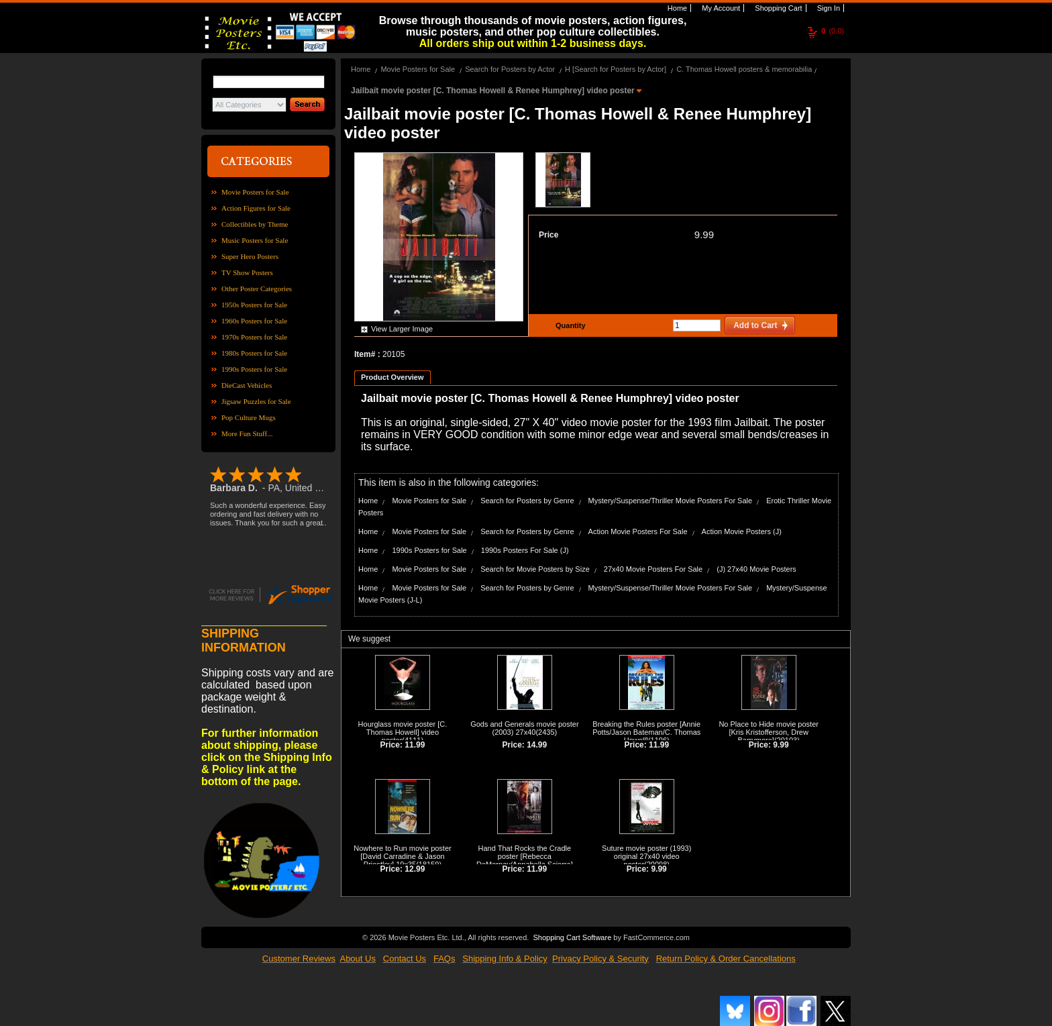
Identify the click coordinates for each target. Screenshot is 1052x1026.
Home (676, 8)
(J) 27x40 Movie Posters (756, 569)
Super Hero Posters (249, 256)
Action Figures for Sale (256, 208)
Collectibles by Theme (254, 224)
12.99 (415, 869)
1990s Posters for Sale (254, 369)
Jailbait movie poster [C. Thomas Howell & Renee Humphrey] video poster (494, 90)
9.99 (704, 234)
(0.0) (832, 31)
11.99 (415, 745)
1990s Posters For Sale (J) (525, 550)
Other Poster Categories (256, 289)
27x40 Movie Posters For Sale (653, 569)
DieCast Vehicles (246, 385)
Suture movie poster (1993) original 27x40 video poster (646, 856)
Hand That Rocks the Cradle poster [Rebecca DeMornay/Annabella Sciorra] (524, 856)
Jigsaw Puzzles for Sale (256, 401)
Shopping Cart (777, 8)
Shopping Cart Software (572, 936)
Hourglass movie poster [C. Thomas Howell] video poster (403, 732)
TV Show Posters (247, 272)
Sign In (827, 8)
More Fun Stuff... (247, 433)
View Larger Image (402, 329)
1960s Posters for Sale (254, 321)
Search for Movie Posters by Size (535, 569)
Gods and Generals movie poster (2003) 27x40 (524, 728)
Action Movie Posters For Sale (638, 531)
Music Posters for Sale (254, 240)
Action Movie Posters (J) (742, 531)
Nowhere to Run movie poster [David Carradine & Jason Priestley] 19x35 (403, 856)
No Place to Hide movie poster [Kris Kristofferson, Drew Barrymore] (769, 732)
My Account (720, 8)
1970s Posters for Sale (254, 337)
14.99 (537, 745)
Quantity (569, 325)
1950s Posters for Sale (254, 305)
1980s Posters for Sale (254, 353)
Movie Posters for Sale (255, 192)
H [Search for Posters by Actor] (615, 69)
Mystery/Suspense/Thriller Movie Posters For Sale (670, 501)
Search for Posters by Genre (527, 501)
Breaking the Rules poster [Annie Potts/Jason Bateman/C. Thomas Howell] (646, 732)
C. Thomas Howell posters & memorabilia (744, 69)
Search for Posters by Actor (510, 69)
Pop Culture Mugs (248, 417)
